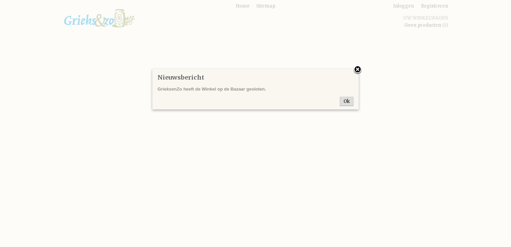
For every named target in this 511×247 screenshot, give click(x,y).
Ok (347, 101)
